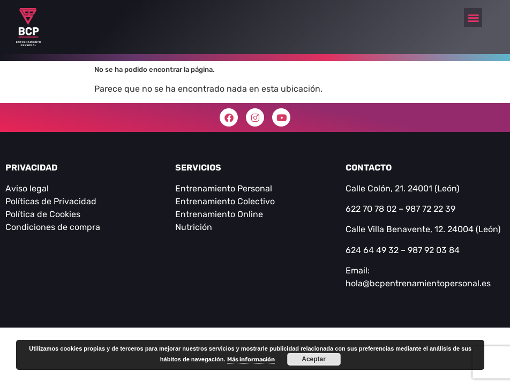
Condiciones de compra (52, 227)
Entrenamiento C (209, 201)
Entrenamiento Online (219, 214)
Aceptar (314, 359)
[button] (473, 17)
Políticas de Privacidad (50, 201)
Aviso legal (27, 188)
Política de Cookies (42, 214)
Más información (251, 359)
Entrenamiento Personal (223, 188)
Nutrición (193, 227)
